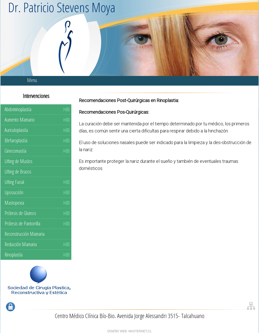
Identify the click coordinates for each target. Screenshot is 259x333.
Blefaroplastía (16, 140)
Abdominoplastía (18, 109)
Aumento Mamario (20, 119)
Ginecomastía (15, 150)
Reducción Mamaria (21, 244)
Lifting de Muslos (18, 161)
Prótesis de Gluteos (20, 213)
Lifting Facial (14, 182)
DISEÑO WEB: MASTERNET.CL (129, 331)
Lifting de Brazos (18, 171)
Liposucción (14, 192)
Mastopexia (14, 202)
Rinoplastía (14, 254)
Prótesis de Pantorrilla (22, 223)
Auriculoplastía (16, 130)
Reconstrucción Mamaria (25, 233)
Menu (32, 80)
